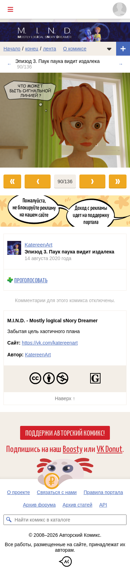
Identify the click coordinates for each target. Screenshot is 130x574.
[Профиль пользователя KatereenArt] (14, 251)
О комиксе (74, 48)
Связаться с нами (57, 492)
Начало (11, 48)
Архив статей (78, 505)
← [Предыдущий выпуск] (9, 64)
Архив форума (39, 505)
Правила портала (103, 492)
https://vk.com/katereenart (50, 343)
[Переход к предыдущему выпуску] (16, 120)
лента (49, 48)
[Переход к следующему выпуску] (65, 120)
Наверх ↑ (65, 398)
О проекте (18, 492)
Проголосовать (30, 280)
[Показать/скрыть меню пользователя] (119, 9)
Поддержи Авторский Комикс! (65, 432)
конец (31, 48)
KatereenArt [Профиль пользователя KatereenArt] (38, 245)
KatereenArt (38, 354)
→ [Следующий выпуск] (120, 64)
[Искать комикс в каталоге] (9, 520)
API (103, 505)
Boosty (73, 448)
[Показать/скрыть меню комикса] (109, 49)
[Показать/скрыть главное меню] (10, 9)
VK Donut (109, 448)
